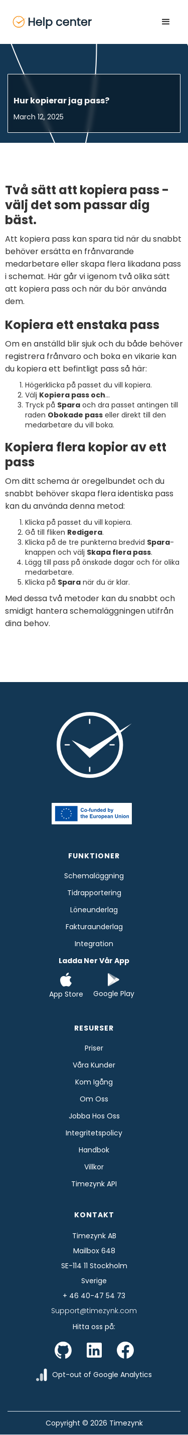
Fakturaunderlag (94, 927)
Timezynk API (94, 1184)
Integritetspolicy (94, 1133)
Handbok (94, 1150)
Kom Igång (94, 1082)
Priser (94, 1048)
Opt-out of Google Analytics (102, 1375)
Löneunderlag (94, 910)
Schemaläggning (94, 876)
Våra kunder (94, 1065)
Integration (94, 944)
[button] (166, 22)
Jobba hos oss (94, 1116)
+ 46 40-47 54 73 (94, 1296)
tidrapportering (94, 893)
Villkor (94, 1167)
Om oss (94, 1099)
